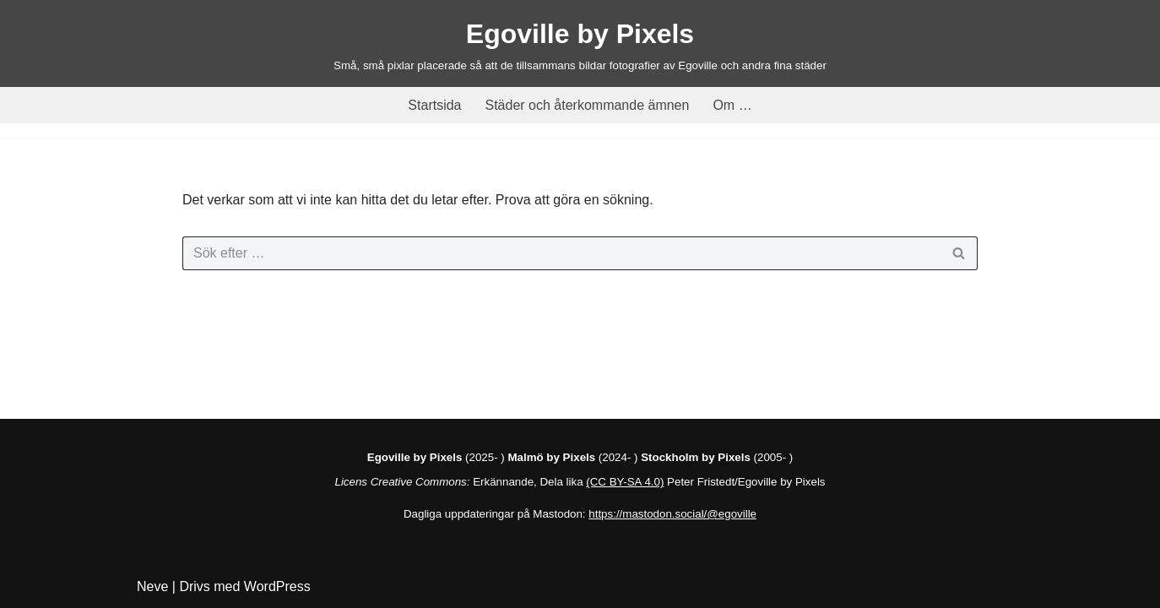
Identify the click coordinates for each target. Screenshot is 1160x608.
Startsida (434, 105)
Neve (152, 586)
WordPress (277, 586)
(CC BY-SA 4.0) (625, 481)
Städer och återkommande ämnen (587, 105)
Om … (732, 105)
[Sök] (561, 253)
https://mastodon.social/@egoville (672, 514)
